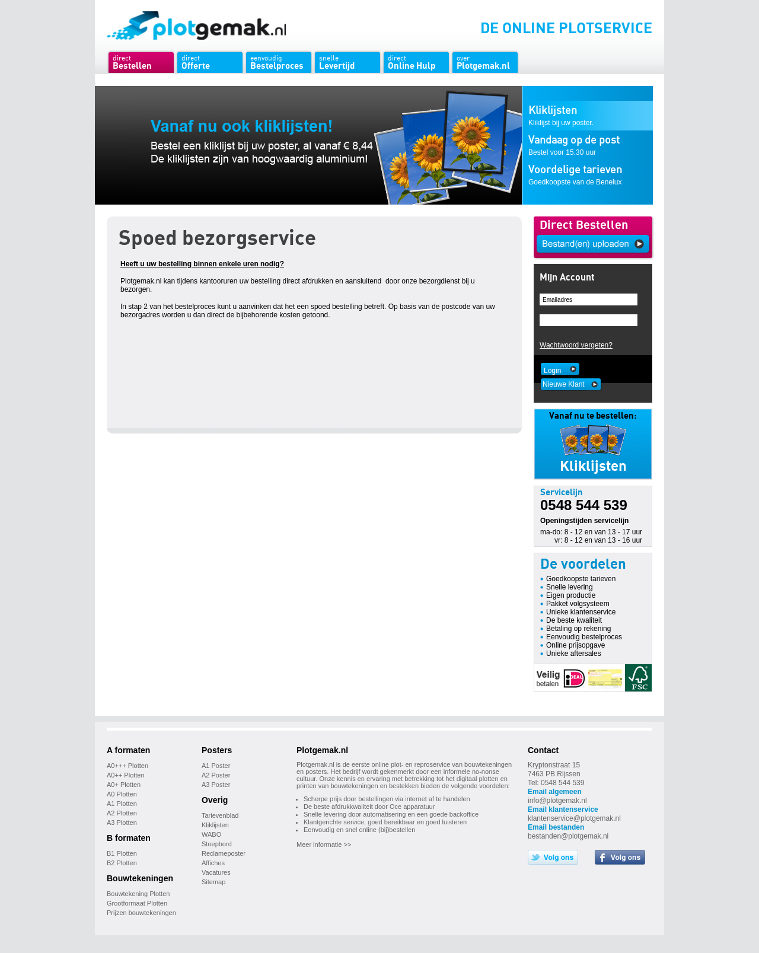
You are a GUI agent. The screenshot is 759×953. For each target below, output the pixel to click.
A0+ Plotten (124, 784)
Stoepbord (217, 843)
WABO (211, 834)
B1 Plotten (122, 853)
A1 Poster (216, 765)
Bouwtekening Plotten (138, 893)
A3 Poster (216, 784)
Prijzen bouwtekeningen (141, 912)
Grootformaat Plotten (137, 903)
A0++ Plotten (126, 775)
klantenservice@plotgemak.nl (574, 818)
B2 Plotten (122, 862)
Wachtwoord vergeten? (576, 345)
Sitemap (213, 881)
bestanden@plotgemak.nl (568, 836)
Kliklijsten (215, 824)
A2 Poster (216, 775)
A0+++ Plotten (127, 765)
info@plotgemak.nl (557, 800)
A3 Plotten (122, 822)
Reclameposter (223, 853)
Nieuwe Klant (564, 384)
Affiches (213, 862)
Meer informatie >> (323, 844)
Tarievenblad (220, 815)
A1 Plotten (122, 803)
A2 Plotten (122, 813)
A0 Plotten (122, 794)
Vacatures (216, 872)
